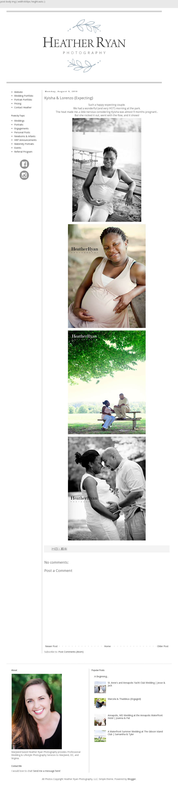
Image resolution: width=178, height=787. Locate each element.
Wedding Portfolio (23, 95)
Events (17, 147)
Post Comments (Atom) (70, 651)
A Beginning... (101, 676)
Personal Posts (22, 132)
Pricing (17, 103)
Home (107, 646)
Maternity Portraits (24, 143)
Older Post (162, 646)
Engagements (21, 128)
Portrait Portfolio (23, 99)
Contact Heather (23, 107)
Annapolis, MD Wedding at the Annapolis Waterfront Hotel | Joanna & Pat (135, 717)
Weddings (19, 120)
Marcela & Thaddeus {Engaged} (124, 698)
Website (18, 92)
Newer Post (51, 646)
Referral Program (23, 151)
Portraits (18, 124)
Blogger (132, 779)
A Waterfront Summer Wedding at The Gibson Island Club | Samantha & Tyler (135, 733)
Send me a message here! (46, 770)
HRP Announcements (25, 140)
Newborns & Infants (24, 136)
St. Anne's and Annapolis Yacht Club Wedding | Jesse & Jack (136, 684)
